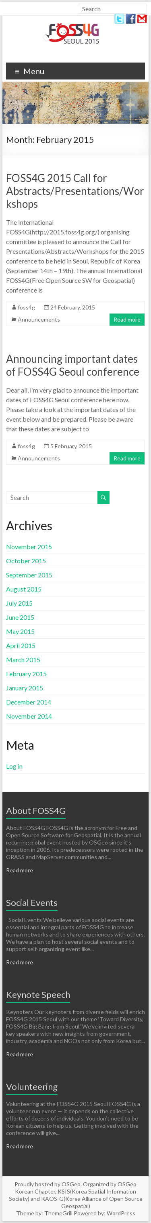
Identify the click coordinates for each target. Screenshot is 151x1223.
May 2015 (20, 631)
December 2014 (28, 702)
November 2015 (29, 546)
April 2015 (20, 645)
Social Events (32, 902)
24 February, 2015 (72, 307)
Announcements (39, 319)
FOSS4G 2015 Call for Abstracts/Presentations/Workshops (75, 190)
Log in (14, 766)
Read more (127, 319)
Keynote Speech (38, 994)
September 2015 (29, 575)
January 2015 (24, 688)
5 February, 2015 (71, 446)
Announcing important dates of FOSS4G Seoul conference (72, 365)
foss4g (26, 307)
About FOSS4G (36, 810)
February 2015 (26, 673)
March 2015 (23, 659)
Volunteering (32, 1086)
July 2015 (19, 603)
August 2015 (23, 589)
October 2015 (26, 560)
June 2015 (20, 617)
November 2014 (29, 716)
